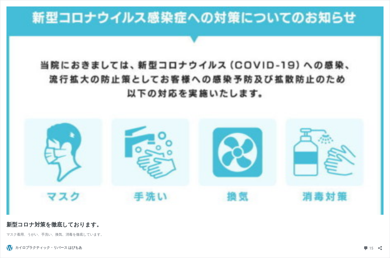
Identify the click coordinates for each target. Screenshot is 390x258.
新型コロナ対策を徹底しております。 (54, 224)
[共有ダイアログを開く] (380, 246)
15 (368, 248)
